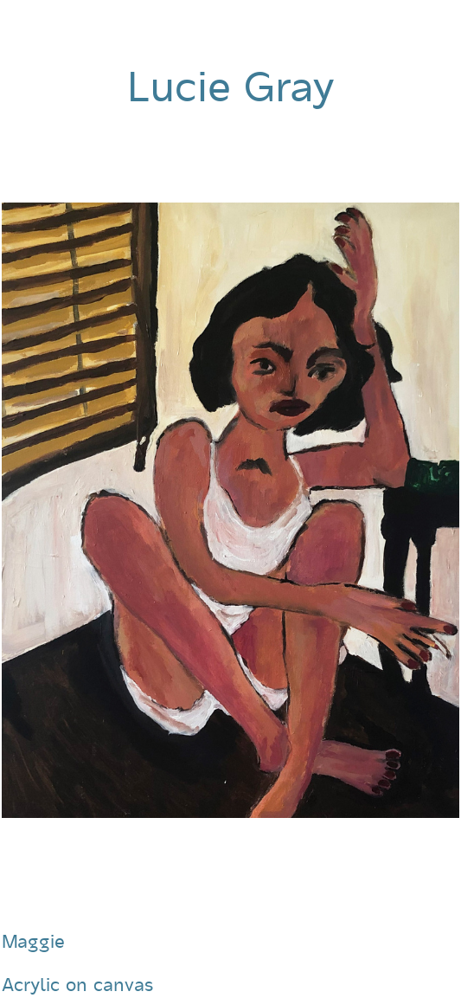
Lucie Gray (230, 87)
